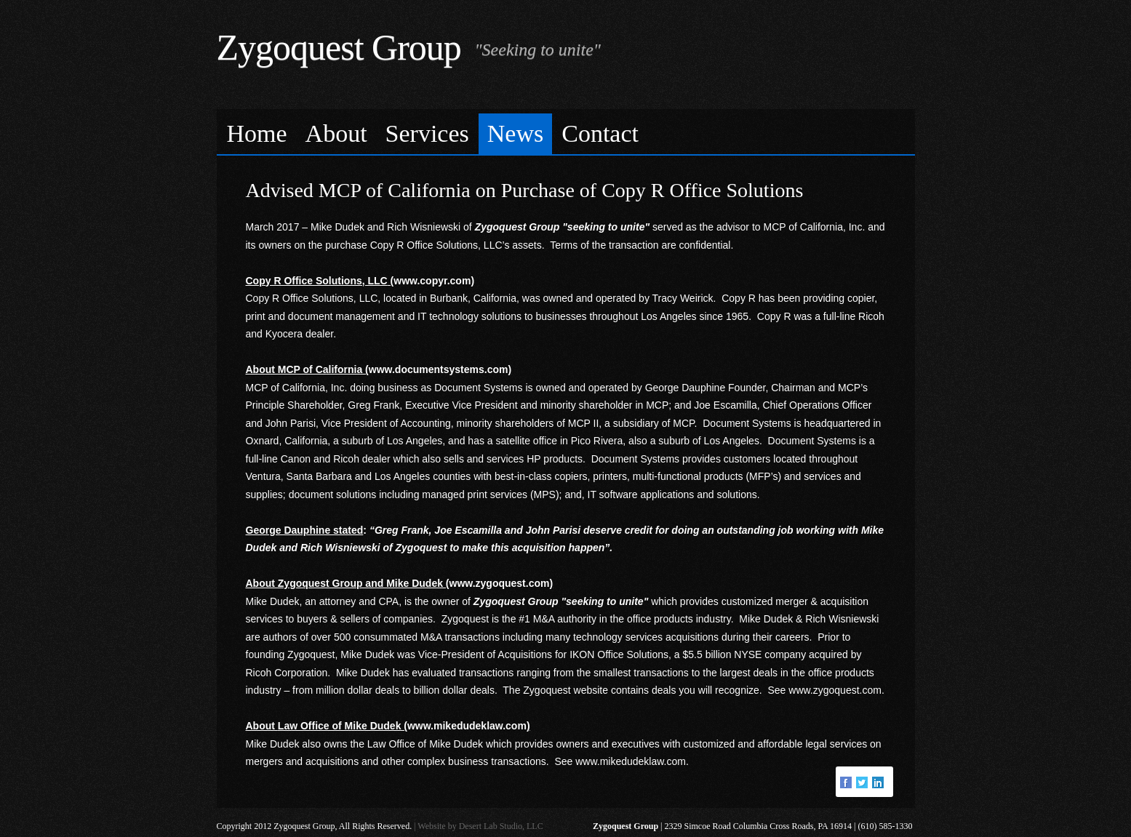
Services (427, 133)
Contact (600, 133)
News (515, 133)
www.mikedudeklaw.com (630, 761)
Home (257, 133)
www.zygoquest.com (835, 690)
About (336, 133)
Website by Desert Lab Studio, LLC (480, 826)
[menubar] (566, 132)
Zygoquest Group (339, 47)
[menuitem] (257, 134)
